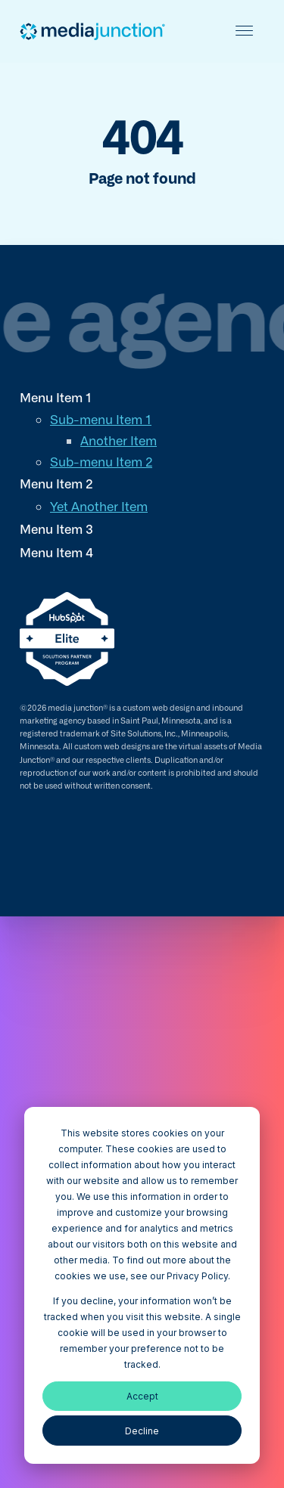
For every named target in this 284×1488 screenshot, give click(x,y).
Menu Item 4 (56, 552)
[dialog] (142, 1285)
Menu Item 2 (56, 483)
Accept (142, 1396)
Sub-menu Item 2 (101, 461)
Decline (142, 1431)
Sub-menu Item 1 (100, 418)
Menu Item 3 (56, 528)
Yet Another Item (99, 505)
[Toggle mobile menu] (244, 31)
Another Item (118, 440)
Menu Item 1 (56, 397)
